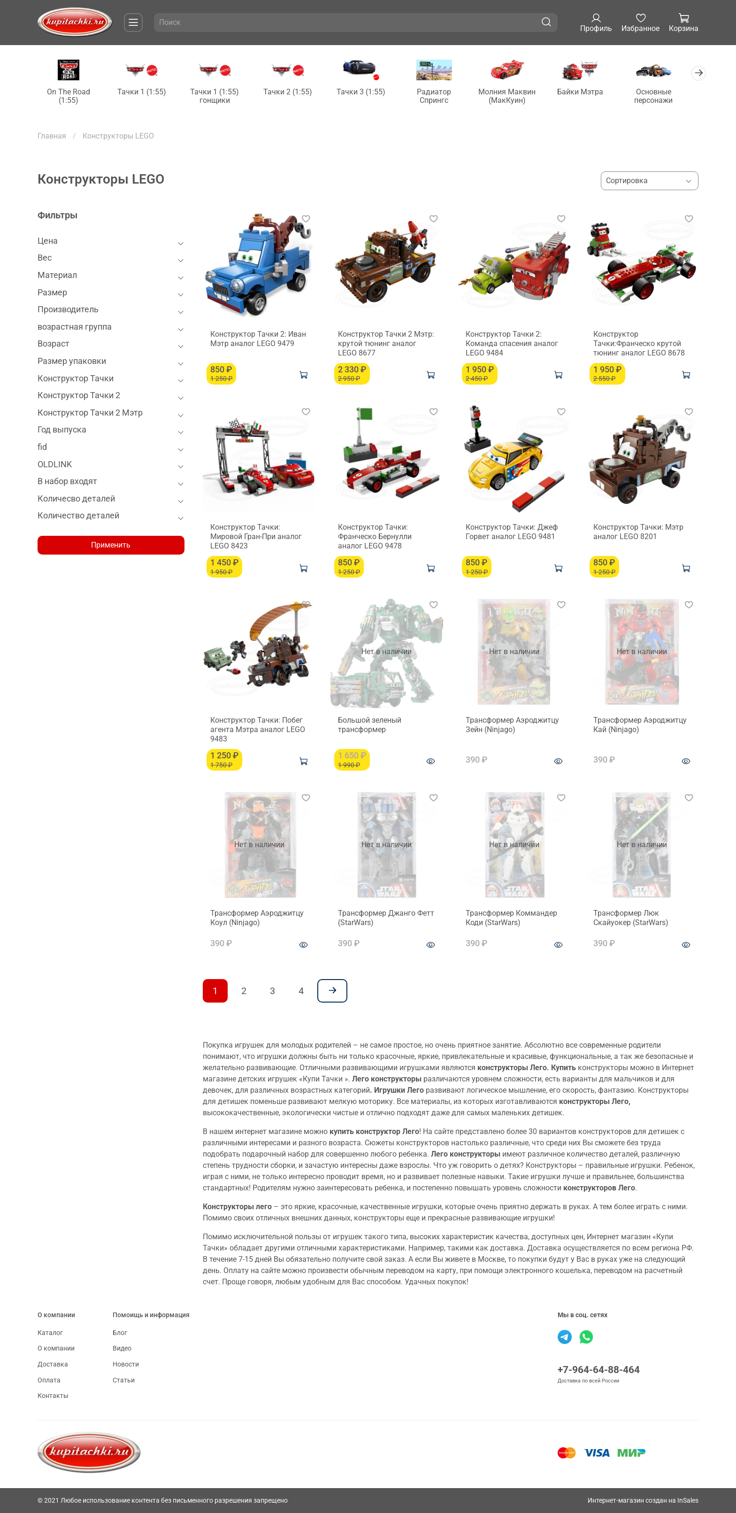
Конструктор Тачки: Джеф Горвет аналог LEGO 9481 (512, 532)
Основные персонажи (666, 96)
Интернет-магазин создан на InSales (643, 1501)
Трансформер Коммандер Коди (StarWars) (511, 918)
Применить (110, 545)
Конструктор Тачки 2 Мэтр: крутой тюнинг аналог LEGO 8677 (386, 344)
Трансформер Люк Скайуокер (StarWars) (630, 918)
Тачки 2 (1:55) (293, 92)
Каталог (50, 1333)
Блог (120, 1333)
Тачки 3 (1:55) (368, 92)
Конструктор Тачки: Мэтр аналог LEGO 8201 (638, 532)
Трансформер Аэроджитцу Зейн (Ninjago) (512, 725)
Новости (126, 1364)
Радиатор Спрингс (443, 96)
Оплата (49, 1380)
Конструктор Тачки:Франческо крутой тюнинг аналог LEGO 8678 (639, 344)
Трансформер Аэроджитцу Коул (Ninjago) (257, 918)
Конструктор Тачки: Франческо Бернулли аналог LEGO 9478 (375, 537)
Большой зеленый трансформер (369, 725)
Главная (52, 136)
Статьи (124, 1380)
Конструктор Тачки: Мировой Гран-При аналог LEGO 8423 (256, 537)
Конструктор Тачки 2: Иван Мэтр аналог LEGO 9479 (258, 339)
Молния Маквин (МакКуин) (517, 96)
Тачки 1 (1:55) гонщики (218, 96)
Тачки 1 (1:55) (144, 92)
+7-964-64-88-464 (599, 1369)
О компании (56, 1348)
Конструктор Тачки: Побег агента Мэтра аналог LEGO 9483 (257, 730)
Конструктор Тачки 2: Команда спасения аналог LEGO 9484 (512, 344)
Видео (122, 1348)
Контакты (53, 1396)
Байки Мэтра (592, 92)
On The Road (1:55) (69, 96)
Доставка (53, 1364)
